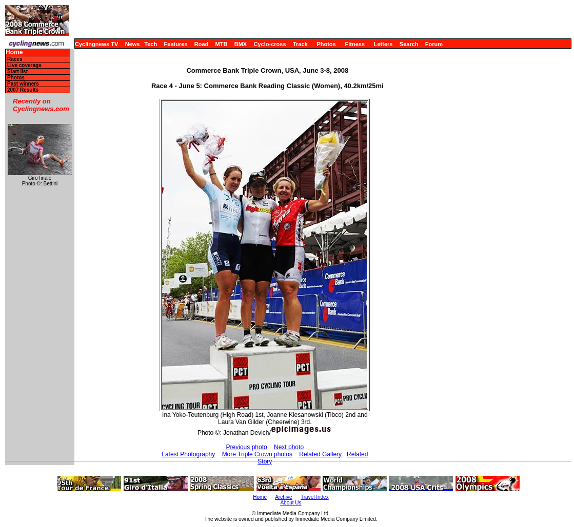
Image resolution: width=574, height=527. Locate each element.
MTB (221, 44)
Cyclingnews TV (96, 44)
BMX (240, 44)
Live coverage (24, 65)
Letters (383, 44)
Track (300, 44)
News (132, 44)
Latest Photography (188, 454)
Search (409, 44)
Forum (434, 44)
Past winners (23, 84)
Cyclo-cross (270, 44)
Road (201, 44)
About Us (290, 502)
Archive (283, 497)
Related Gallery (320, 454)
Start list (17, 71)
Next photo (289, 447)
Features (176, 44)
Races (14, 59)
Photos (325, 44)
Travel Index (315, 497)
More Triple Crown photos (257, 454)
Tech (150, 44)
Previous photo (246, 447)
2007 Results (22, 90)
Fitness (355, 44)
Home (14, 52)
